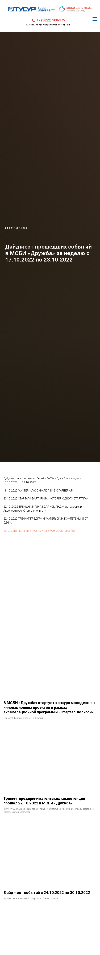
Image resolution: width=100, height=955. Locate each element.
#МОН (51, 530)
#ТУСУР (34, 530)
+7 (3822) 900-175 (50, 20)
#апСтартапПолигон (16, 530)
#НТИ (43, 530)
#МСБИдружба (65, 530)
